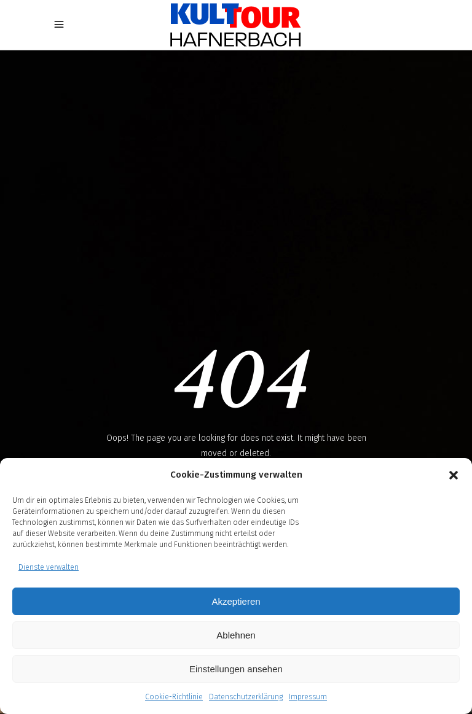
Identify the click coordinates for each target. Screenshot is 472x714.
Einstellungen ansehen (236, 669)
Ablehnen (235, 635)
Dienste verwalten (48, 567)
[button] (453, 475)
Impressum (308, 697)
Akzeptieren (235, 601)
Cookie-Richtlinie (174, 697)
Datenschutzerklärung (246, 697)
